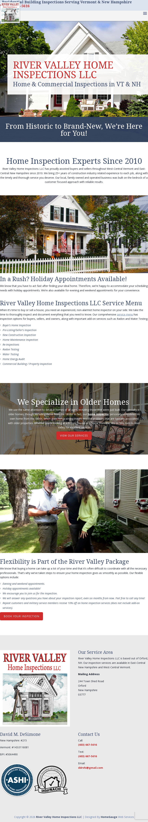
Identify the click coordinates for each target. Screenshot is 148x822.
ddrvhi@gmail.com (90, 767)
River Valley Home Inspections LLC (59, 817)
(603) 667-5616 (87, 744)
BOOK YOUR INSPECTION (21, 616)
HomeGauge (109, 817)
